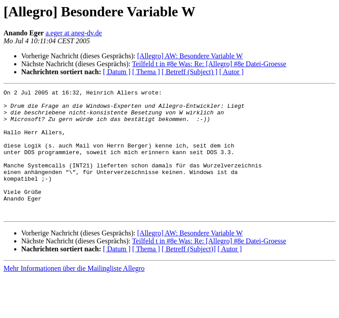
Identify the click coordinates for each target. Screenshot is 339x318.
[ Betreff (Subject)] (188, 274)
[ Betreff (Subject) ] (189, 72)
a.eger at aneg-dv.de (73, 33)
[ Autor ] (231, 72)
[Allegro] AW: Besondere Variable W (190, 56)
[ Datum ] (116, 72)
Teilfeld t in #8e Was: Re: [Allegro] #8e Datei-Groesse (209, 64)
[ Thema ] (146, 72)
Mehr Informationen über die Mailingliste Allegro (74, 293)
